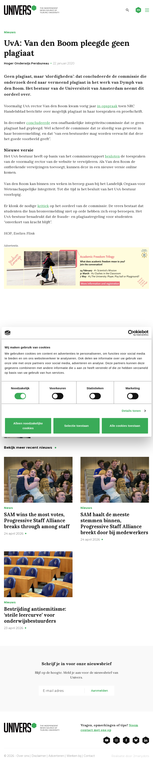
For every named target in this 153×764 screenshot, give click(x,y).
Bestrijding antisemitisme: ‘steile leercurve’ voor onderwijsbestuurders (35, 615)
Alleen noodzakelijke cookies (28, 426)
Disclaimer (38, 755)
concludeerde (38, 122)
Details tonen (131, 410)
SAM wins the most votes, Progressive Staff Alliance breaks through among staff (37, 520)
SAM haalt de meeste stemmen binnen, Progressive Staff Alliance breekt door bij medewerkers (114, 523)
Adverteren (56, 755)
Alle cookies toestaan (125, 425)
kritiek (43, 206)
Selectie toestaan (76, 425)
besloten (112, 156)
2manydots (141, 756)
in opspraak (107, 106)
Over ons (23, 755)
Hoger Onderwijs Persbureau (26, 63)
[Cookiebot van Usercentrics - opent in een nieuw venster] (131, 333)
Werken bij (74, 755)
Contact (89, 755)
